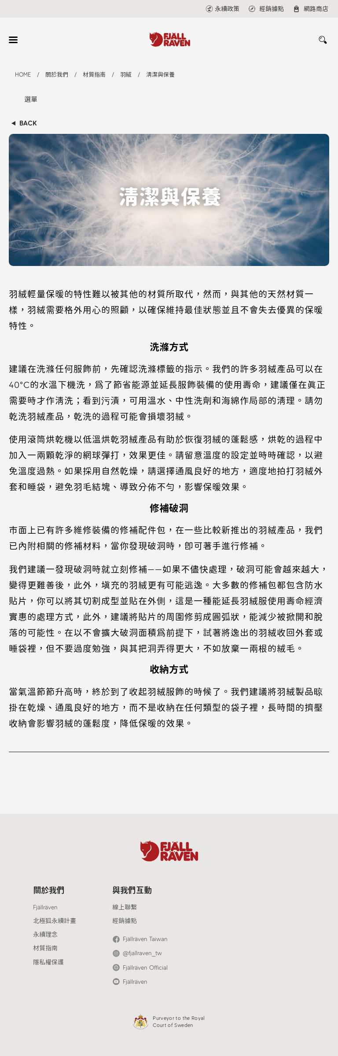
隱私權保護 (48, 962)
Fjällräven (45, 907)
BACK (28, 123)
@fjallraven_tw (142, 953)
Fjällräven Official (145, 967)
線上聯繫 (124, 907)
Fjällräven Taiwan (145, 939)
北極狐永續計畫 (54, 921)
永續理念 (45, 934)
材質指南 (45, 948)
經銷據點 (124, 921)
